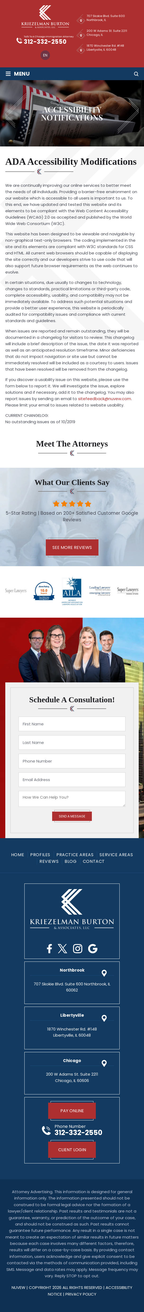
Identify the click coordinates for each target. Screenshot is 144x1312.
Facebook (49, 948)
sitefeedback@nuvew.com (104, 398)
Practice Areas (74, 855)
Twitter (62, 948)
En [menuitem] (45, 55)
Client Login (72, 1150)
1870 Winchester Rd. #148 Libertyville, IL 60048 (105, 48)
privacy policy (80, 1294)
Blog (70, 861)
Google (92, 948)
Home (17, 855)
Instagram (77, 948)
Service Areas (116, 855)
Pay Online (72, 1111)
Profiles (40, 855)
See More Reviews (72, 547)
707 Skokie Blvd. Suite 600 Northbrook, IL (106, 18)
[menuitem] (45, 55)
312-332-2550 (45, 42)
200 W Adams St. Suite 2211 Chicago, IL (107, 33)
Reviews (48, 861)
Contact (94, 861)
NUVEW (18, 1287)
